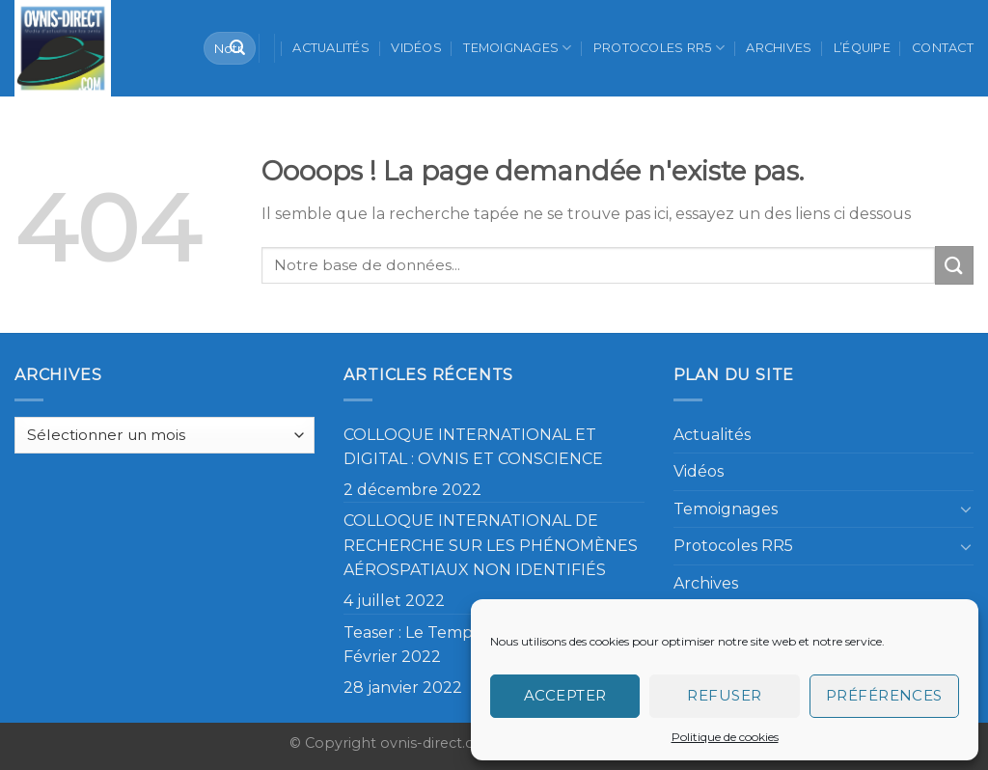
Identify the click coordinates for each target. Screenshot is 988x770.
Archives (778, 48)
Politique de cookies (725, 736)
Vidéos (416, 48)
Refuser (724, 695)
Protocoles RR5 (659, 48)
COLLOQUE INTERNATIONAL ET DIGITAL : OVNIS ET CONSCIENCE (473, 447)
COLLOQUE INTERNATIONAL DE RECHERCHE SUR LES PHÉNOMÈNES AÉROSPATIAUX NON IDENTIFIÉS (490, 545)
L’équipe (862, 48)
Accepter (565, 695)
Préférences (884, 695)
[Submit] (237, 48)
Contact (943, 48)
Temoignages (517, 48)
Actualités (331, 48)
